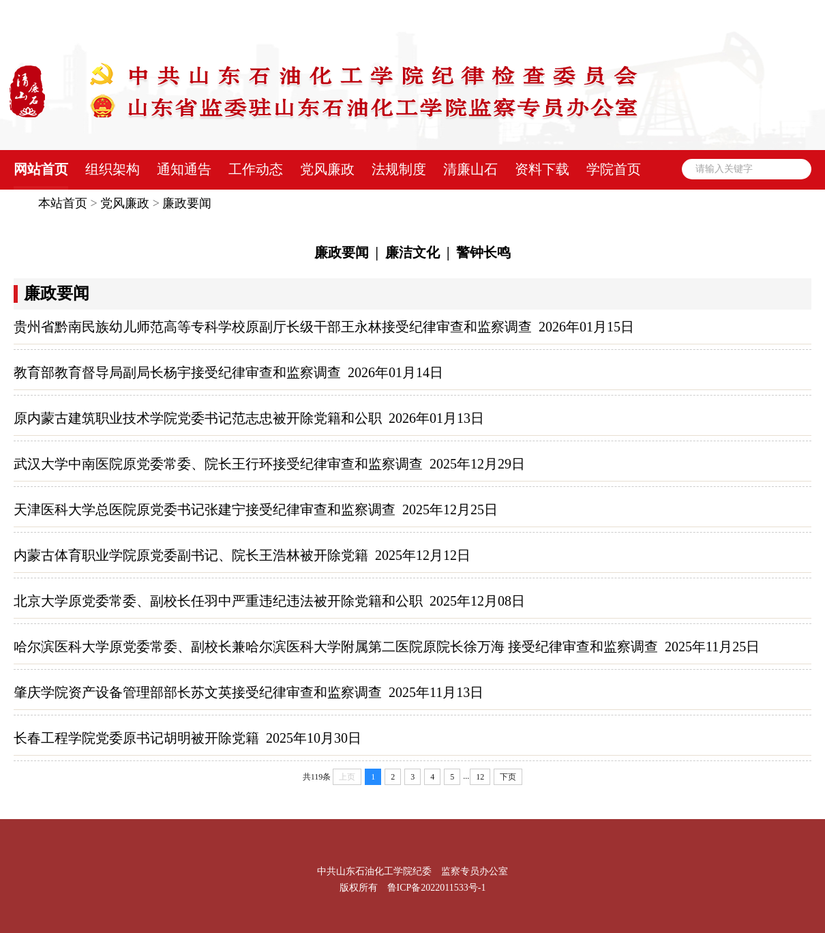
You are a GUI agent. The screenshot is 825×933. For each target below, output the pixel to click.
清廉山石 (470, 169)
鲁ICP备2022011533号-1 (436, 888)
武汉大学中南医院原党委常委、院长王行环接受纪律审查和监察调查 (218, 463)
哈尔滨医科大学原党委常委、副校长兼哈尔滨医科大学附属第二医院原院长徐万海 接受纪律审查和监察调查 (336, 646)
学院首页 (613, 169)
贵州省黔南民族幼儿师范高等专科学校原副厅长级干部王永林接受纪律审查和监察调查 (273, 326)
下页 (508, 777)
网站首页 (41, 169)
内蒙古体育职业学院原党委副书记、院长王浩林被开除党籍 (191, 555)
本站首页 (62, 203)
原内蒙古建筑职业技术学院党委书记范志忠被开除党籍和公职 (198, 418)
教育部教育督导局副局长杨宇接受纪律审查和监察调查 (177, 372)
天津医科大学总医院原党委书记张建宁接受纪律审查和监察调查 (204, 509)
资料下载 (542, 169)
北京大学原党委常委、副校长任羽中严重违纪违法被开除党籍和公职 (218, 600)
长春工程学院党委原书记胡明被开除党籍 (136, 737)
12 (480, 777)
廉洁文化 (412, 252)
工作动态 (255, 169)
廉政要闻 (186, 203)
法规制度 (399, 169)
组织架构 (112, 169)
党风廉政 (327, 169)
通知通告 (184, 169)
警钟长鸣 (483, 252)
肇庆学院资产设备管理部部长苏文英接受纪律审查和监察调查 (198, 692)
